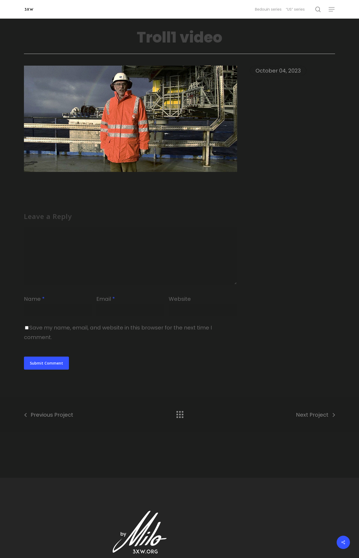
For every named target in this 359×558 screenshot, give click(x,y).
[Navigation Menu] (332, 9)
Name (34, 299)
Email (105, 299)
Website (180, 299)
